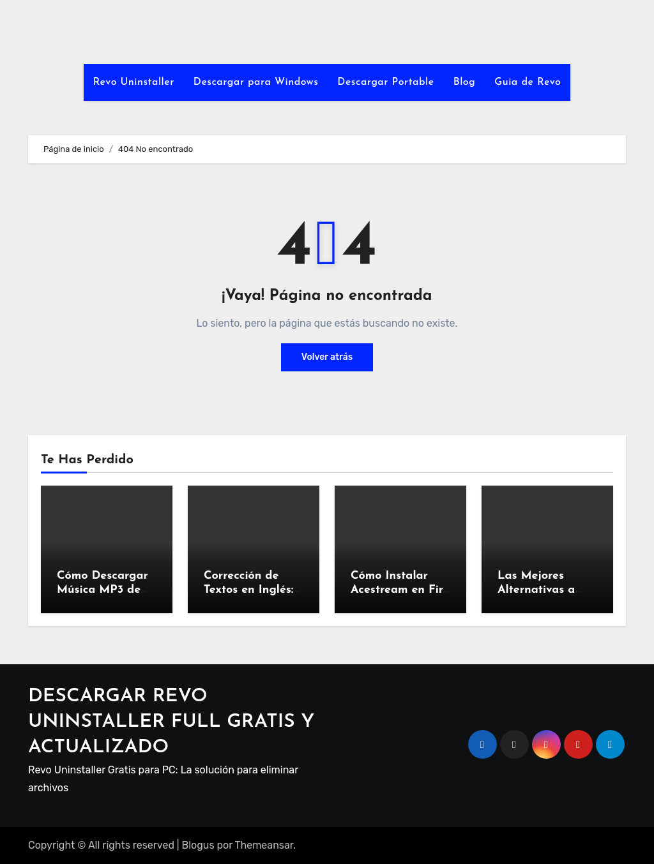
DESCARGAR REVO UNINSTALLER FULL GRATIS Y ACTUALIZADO (171, 722)
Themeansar (264, 845)
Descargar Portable (385, 82)
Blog (464, 82)
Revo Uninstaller (133, 82)
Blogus (198, 845)
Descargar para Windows (256, 82)
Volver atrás (327, 357)
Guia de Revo (527, 82)
